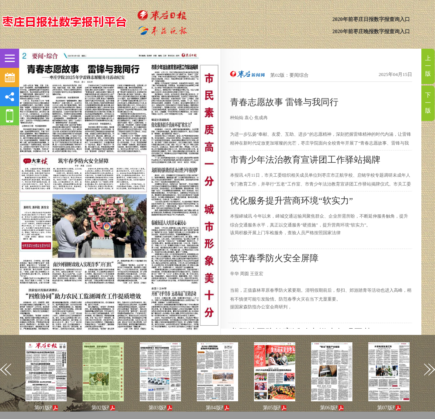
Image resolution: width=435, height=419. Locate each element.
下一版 (428, 103)
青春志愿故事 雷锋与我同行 (284, 102)
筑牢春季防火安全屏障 (274, 258)
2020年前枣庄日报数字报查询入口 (371, 19)
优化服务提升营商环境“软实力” (291, 200)
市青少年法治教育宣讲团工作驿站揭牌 (305, 160)
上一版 (428, 66)
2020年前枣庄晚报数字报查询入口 (371, 31)
